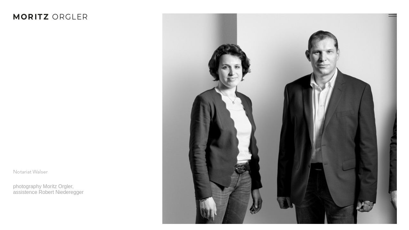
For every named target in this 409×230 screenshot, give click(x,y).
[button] (393, 15)
